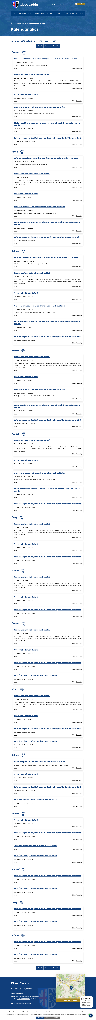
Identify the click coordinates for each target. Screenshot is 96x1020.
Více (15, 69)
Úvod (15, 13)
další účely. (84, 1011)
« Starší (36, 47)
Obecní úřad (40, 13)
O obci (30, 13)
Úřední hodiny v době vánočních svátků (32, 75)
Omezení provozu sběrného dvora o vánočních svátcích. (39, 108)
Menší (48, 5)
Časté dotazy (69, 13)
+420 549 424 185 (25, 998)
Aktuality (22, 13)
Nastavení (56, 1017)
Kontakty (79, 13)
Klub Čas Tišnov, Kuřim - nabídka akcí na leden (35, 676)
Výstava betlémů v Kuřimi (26, 95)
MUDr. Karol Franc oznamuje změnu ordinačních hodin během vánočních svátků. (47, 124)
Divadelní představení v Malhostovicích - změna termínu (40, 762)
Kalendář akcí (21, 23)
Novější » (59, 47)
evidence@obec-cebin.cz (22, 1005)
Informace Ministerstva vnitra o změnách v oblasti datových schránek (46, 59)
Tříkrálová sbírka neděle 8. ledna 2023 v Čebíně (35, 846)
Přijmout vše (39, 1017)
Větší (52, 5)
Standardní (50, 5)
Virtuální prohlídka (54, 13)
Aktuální (47, 47)
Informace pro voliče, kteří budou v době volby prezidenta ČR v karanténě (47, 138)
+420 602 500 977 (23, 1000)
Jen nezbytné (48, 1017)
